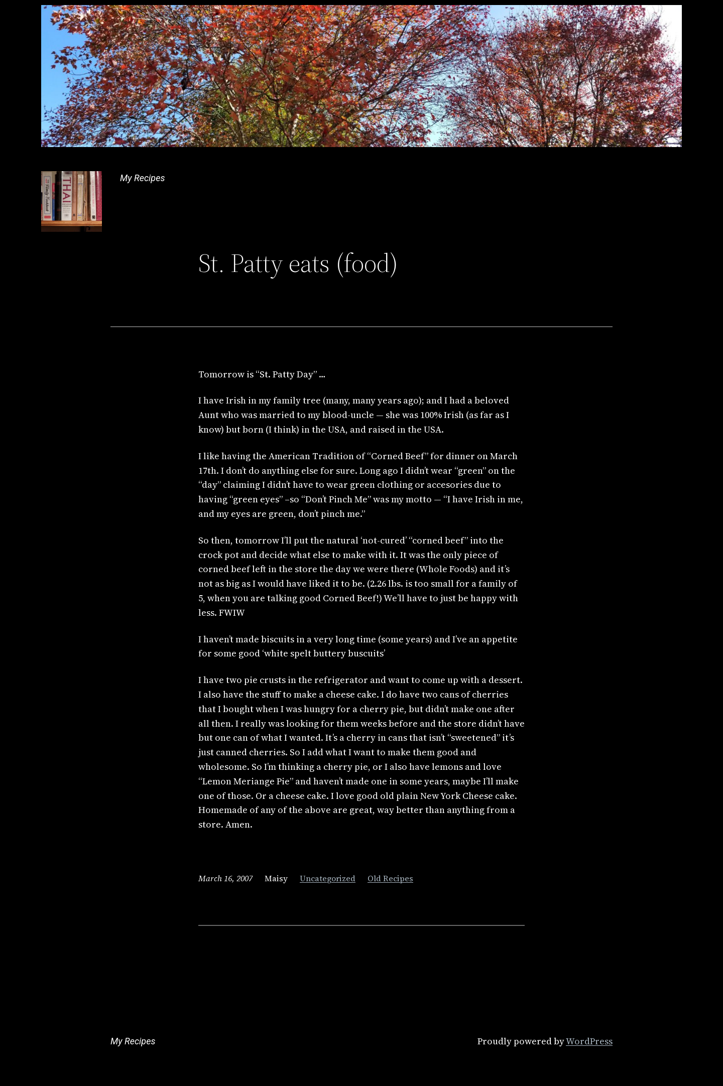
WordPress (589, 1041)
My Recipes (142, 178)
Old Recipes (390, 878)
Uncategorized (327, 878)
